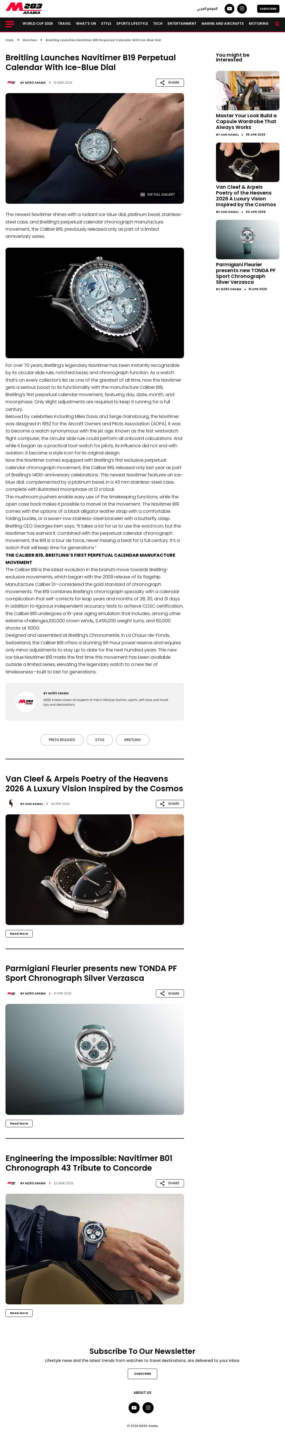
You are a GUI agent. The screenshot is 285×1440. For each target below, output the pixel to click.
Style (106, 23)
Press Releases (62, 739)
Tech (158, 23)
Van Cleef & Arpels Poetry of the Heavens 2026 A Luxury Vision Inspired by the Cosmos (246, 196)
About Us (142, 1392)
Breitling (132, 739)
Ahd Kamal (34, 804)
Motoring (259, 23)
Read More (19, 934)
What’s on (86, 23)
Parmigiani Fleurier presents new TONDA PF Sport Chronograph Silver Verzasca (246, 273)
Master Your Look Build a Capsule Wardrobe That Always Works (246, 121)
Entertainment (182, 23)
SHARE (170, 82)
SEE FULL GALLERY (158, 194)
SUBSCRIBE (268, 9)
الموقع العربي (207, 9)
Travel (64, 23)
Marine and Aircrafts (223, 23)
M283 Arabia (35, 83)
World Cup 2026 (38, 23)
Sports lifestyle (132, 23)
